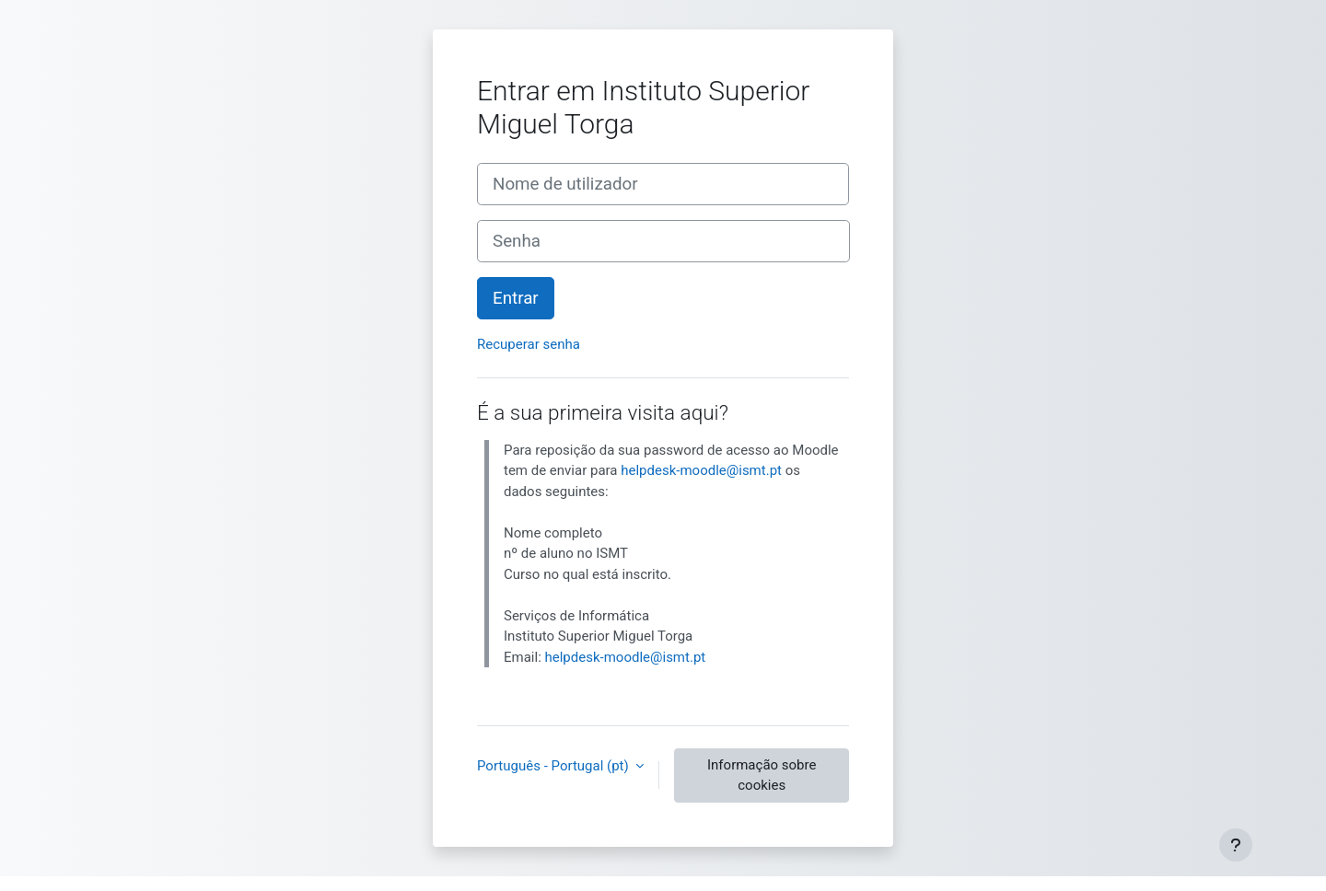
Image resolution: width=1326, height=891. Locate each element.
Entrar (516, 298)
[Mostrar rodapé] (1235, 845)
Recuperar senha (528, 344)
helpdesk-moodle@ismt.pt (701, 470)
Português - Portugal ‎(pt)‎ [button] (554, 766)
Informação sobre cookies (761, 775)
